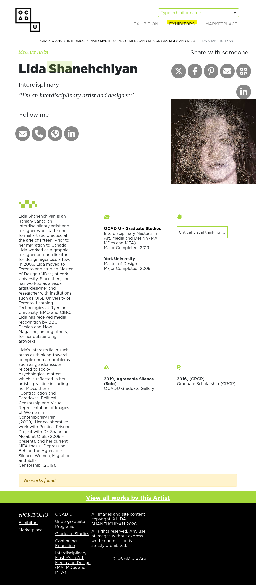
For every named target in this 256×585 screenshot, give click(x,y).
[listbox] (198, 12)
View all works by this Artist (128, 497)
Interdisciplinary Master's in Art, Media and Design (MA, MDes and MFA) (131, 41)
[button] (23, 133)
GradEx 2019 (51, 41)
